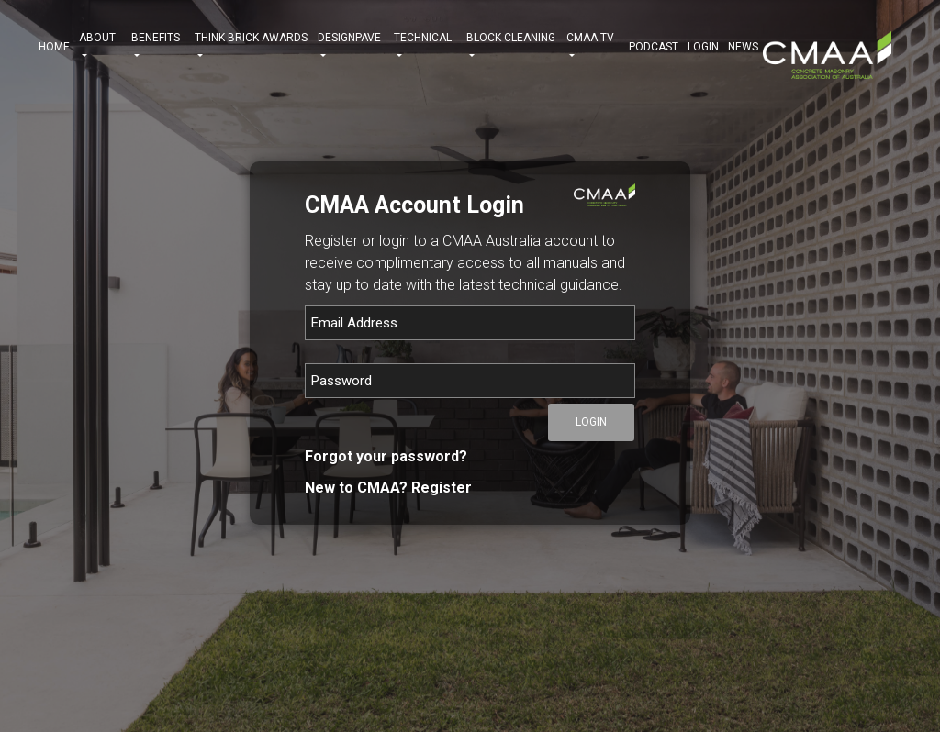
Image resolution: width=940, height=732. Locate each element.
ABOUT (100, 47)
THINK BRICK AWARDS (251, 47)
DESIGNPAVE (351, 47)
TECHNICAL (425, 47)
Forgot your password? (386, 456)
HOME (54, 46)
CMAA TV (593, 47)
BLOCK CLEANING (512, 47)
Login (703, 46)
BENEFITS (158, 47)
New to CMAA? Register (388, 487)
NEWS (743, 46)
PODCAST (653, 46)
